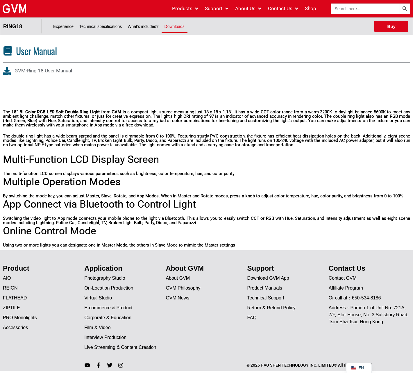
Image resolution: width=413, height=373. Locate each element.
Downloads (175, 26)
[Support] (217, 8)
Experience (63, 26)
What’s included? (143, 26)
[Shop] (310, 8)
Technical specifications (100, 26)
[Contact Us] (283, 8)
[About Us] (248, 8)
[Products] (185, 8)
